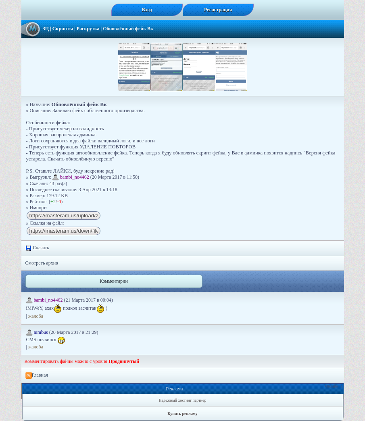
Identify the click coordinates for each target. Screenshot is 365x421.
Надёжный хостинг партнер (182, 400)
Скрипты (62, 28)
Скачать (37, 248)
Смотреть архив (41, 263)
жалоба (35, 316)
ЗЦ (46, 28)
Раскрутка (88, 28)
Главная (36, 375)
